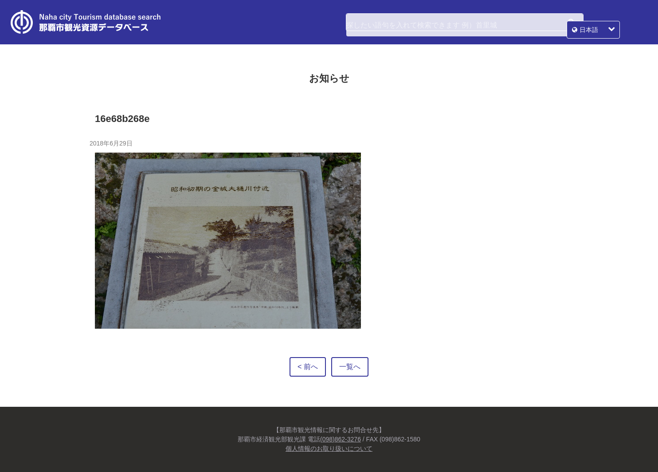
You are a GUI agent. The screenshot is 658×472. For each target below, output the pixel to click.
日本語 (616, 22)
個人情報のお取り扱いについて (329, 448)
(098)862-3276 (340, 439)
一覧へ (349, 366)
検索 (571, 22)
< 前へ (308, 366)
